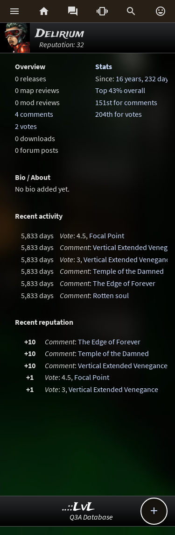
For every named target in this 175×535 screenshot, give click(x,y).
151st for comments (126, 102)
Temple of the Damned (128, 271)
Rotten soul (111, 295)
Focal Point (106, 235)
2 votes (26, 126)
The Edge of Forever (124, 283)
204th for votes (118, 114)
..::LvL (78, 507)
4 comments (34, 114)
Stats (103, 66)
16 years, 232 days (144, 78)
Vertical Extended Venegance (128, 259)
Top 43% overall (120, 90)
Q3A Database (91, 516)
